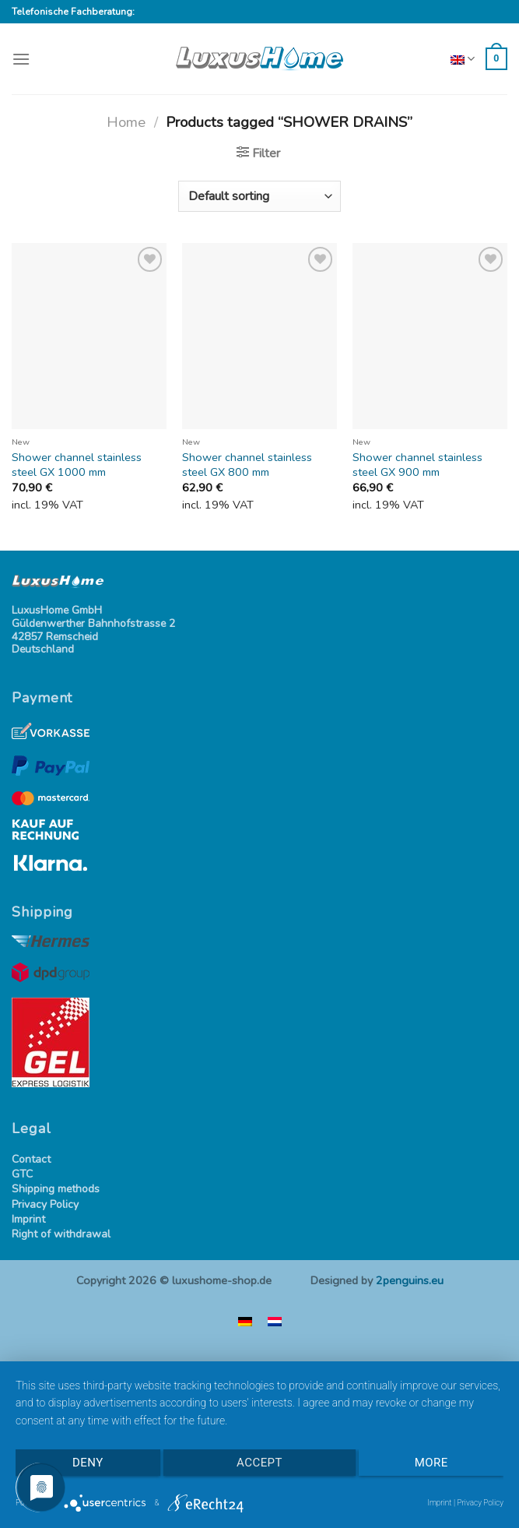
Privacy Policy (45, 1205)
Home (126, 122)
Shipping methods (56, 1189)
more (431, 1463)
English (461, 59)
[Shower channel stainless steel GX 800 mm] (259, 336)
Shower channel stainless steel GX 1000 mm (77, 464)
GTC (22, 1174)
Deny (87, 1463)
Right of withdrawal (61, 1234)
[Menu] (21, 59)
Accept (259, 1463)
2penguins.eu (410, 1280)
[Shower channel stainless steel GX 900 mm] (429, 336)
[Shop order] (259, 196)
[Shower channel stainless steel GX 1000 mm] (89, 336)
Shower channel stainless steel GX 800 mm (247, 464)
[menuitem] (245, 1321)
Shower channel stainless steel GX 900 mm (417, 464)
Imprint (28, 1220)
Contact (31, 1160)
